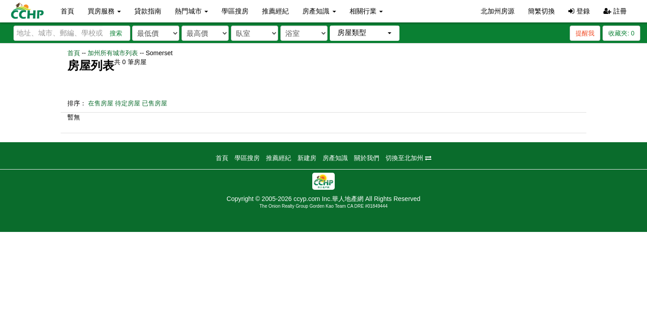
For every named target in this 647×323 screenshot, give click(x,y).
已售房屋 (154, 103)
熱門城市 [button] (191, 11)
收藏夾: (621, 33)
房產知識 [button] (319, 11)
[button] (364, 33)
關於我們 (366, 158)
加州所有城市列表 (113, 53)
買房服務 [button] (104, 11)
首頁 (67, 11)
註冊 (615, 11)
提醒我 (585, 33)
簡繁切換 (541, 11)
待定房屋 (127, 103)
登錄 (578, 11)
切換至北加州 (408, 158)
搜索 (116, 33)
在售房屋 (100, 103)
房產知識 (335, 158)
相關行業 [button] (366, 11)
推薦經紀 (275, 11)
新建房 (306, 158)
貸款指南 (147, 11)
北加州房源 (497, 11)
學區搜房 (235, 11)
